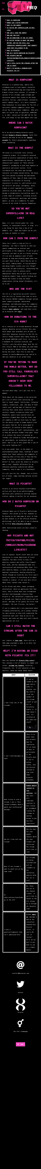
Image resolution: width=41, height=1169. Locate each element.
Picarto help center (26, 660)
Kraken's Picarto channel (18, 135)
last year (18, 640)
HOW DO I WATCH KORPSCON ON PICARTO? (21, 53)
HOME (3, 3)
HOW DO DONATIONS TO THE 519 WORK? (20, 38)
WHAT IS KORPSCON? (13, 20)
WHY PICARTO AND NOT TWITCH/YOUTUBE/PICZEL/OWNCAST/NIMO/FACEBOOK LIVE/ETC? (24, 58)
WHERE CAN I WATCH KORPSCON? (17, 22)
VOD (3, 9)
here (19, 311)
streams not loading (16, 665)
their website (14, 309)
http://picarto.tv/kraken (21, 524)
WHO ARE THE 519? (13, 35)
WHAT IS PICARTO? (13, 50)
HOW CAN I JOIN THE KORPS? (17, 33)
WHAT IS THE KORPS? (14, 25)
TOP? (20, 1044)
